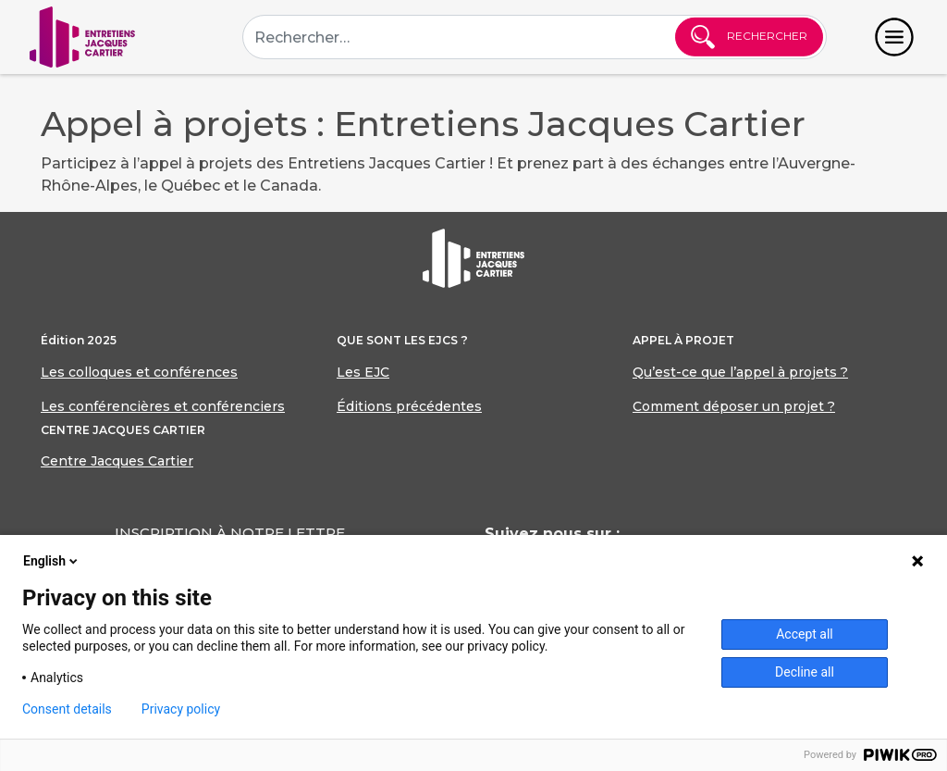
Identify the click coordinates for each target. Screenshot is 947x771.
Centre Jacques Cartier (117, 461)
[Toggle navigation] (894, 37)
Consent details (67, 709)
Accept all (804, 634)
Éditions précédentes (409, 406)
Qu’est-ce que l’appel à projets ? (740, 372)
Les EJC (363, 372)
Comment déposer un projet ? (734, 406)
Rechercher (749, 37)
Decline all (804, 672)
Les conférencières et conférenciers (163, 406)
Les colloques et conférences (139, 372)
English (51, 560)
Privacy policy (180, 709)
